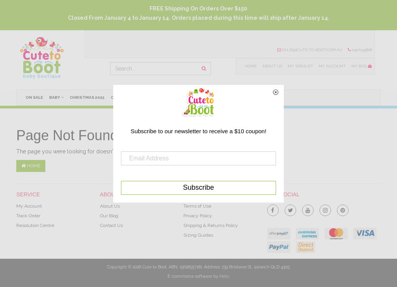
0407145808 (360, 50)
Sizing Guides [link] (198, 235)
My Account (332, 66)
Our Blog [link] (109, 215)
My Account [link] (29, 206)
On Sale (34, 97)
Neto (224, 276)
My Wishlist (300, 66)
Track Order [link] (28, 215)
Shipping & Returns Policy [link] (210, 225)
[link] (273, 209)
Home (251, 66)
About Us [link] (110, 206)
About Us (272, 66)
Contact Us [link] (111, 225)
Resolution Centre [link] (35, 225)
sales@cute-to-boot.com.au (309, 50)
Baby (56, 97)
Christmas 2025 (87, 97)
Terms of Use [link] (197, 206)
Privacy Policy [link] (197, 215)
